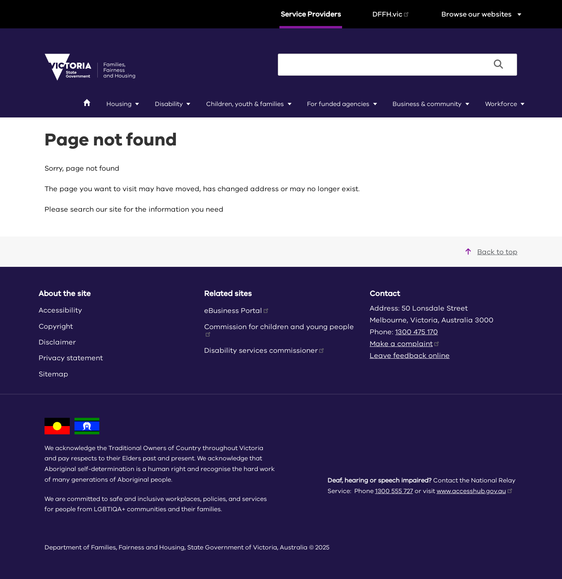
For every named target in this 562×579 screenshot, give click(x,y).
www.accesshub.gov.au (475, 491)
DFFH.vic (391, 14)
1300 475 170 (416, 332)
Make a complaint (405, 343)
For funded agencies (338, 104)
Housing (119, 104)
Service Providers (311, 14)
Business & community (427, 104)
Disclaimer (57, 342)
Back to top (491, 252)
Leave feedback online (410, 355)
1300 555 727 (394, 491)
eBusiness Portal (237, 310)
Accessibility (60, 310)
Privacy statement (71, 358)
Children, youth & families (245, 104)
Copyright (56, 326)
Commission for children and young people (279, 329)
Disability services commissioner (264, 350)
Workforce (501, 104)
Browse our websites (482, 14)
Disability (169, 104)
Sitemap (53, 374)
